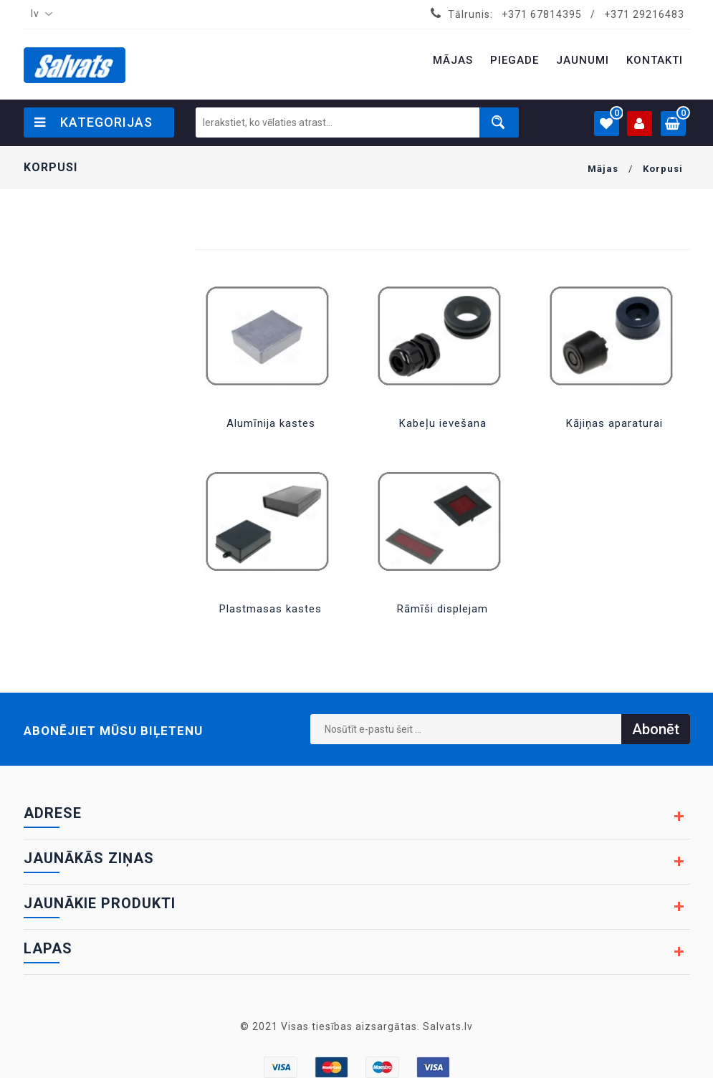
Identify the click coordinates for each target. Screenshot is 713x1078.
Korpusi (663, 168)
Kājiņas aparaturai (614, 423)
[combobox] (39, 14)
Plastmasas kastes (270, 608)
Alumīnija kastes (270, 423)
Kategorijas (93, 122)
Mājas (603, 168)
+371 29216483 (644, 14)
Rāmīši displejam (442, 608)
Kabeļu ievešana (443, 423)
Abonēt (655, 729)
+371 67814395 (542, 14)
